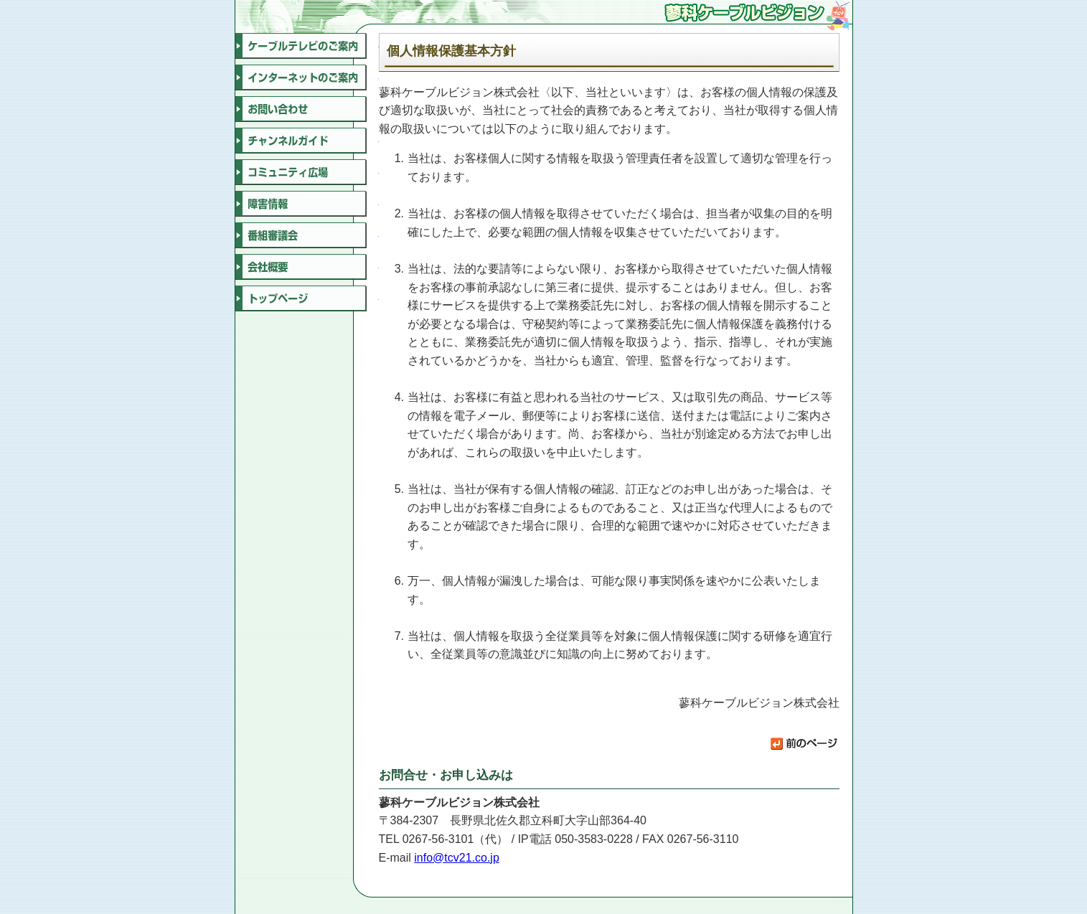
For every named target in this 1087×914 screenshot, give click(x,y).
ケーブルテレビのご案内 (307, 46)
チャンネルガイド (307, 141)
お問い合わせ (307, 109)
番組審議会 (307, 235)
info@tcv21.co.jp (456, 858)
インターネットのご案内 (307, 77)
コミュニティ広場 (307, 172)
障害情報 (307, 204)
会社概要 (307, 267)
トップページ (307, 298)
